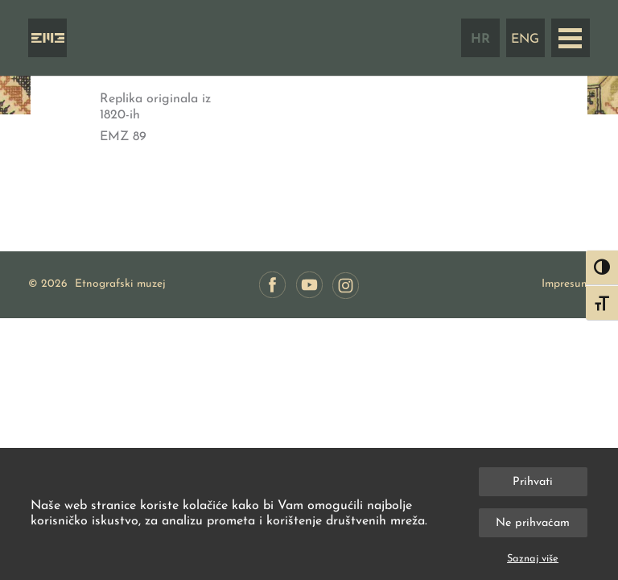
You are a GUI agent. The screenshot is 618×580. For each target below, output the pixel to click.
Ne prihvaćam (533, 523)
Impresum (566, 284)
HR (480, 39)
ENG (525, 39)
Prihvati (533, 482)
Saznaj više (532, 558)
